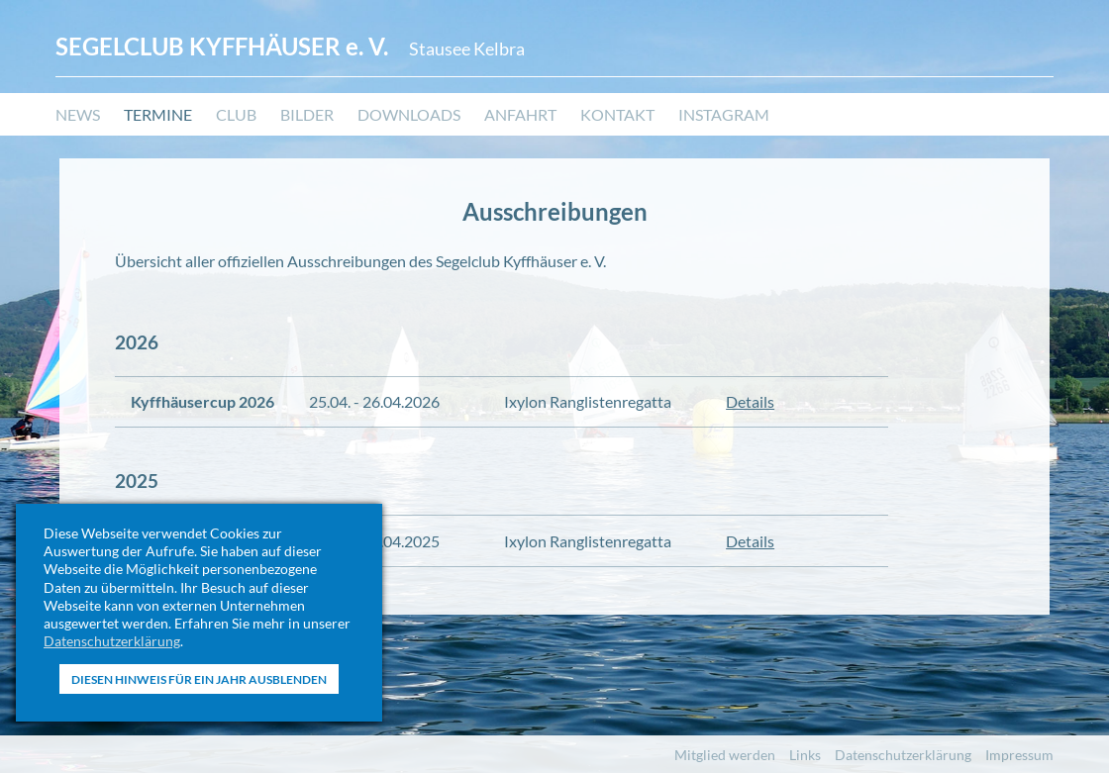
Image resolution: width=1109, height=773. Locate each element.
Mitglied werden (724, 754)
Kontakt (617, 114)
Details (750, 401)
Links (805, 754)
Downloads (408, 114)
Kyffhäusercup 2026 (202, 401)
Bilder (307, 114)
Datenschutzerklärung (112, 640)
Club (236, 114)
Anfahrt (520, 114)
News (77, 114)
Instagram (723, 114)
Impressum (1019, 754)
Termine (158, 114)
